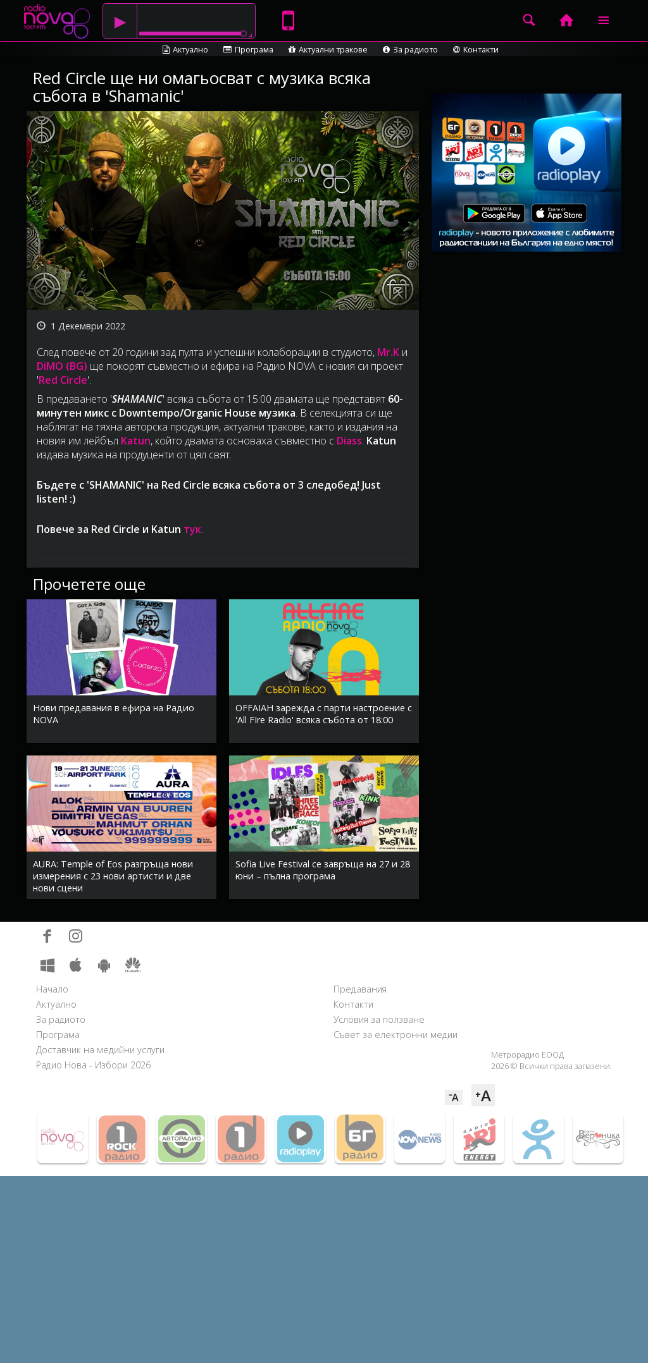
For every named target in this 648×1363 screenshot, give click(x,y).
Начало (52, 989)
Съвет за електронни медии (395, 1035)
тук (192, 529)
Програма (248, 49)
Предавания (360, 989)
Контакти (476, 49)
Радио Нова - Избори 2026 (93, 1065)
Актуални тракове (328, 49)
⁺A (483, 1095)
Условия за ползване (379, 1019)
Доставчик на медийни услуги (100, 1050)
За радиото (410, 49)
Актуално (185, 49)
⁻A (454, 1097)
